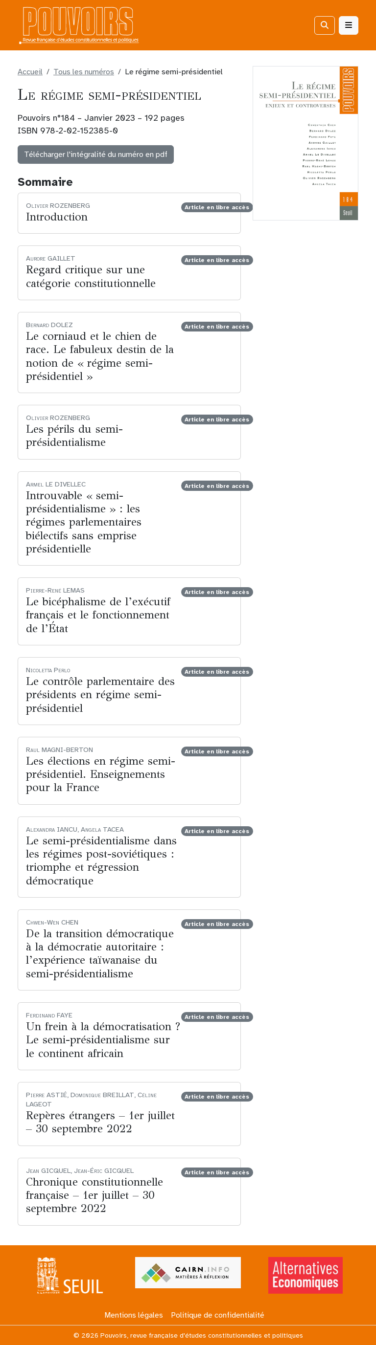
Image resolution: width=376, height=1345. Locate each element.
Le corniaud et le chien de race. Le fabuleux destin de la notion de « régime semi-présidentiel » (100, 356)
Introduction (57, 216)
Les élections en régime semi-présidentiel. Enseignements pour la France (100, 774)
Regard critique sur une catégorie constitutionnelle (91, 276)
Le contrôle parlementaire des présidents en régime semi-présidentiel (100, 694)
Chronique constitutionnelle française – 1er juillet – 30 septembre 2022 (94, 1195)
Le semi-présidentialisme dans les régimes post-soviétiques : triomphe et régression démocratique (101, 860)
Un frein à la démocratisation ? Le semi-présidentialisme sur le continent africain (103, 1039)
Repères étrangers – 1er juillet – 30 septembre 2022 (100, 1122)
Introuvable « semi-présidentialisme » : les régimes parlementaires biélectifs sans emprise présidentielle (83, 522)
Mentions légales (133, 1315)
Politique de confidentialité (217, 1315)
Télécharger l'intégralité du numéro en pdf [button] (95, 154)
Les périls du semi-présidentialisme (74, 435)
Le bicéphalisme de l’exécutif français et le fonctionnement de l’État (98, 615)
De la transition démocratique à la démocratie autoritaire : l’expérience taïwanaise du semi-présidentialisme (100, 953)
